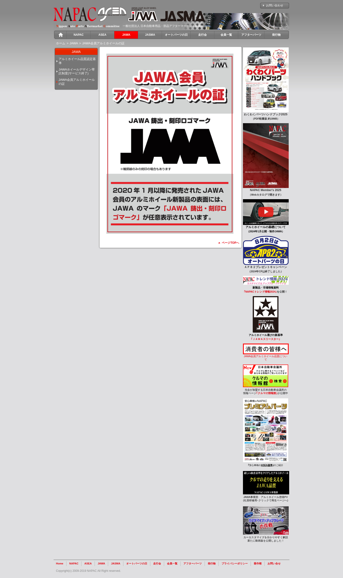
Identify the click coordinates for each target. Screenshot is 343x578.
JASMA (115, 563)
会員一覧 (172, 563)
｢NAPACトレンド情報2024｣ (260, 291)
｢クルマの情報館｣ (266, 393)
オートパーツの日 (136, 563)
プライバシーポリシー (235, 563)
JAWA (101, 563)
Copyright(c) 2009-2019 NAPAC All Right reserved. (88, 571)
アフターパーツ (192, 563)
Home (59, 563)
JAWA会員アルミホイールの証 (77, 82)
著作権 (258, 563)
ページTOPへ (230, 242)
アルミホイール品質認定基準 (77, 61)
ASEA (88, 563)
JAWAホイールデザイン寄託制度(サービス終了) (77, 71)
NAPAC (73, 563)
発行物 (212, 563)
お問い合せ (274, 563)
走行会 (157, 563)
